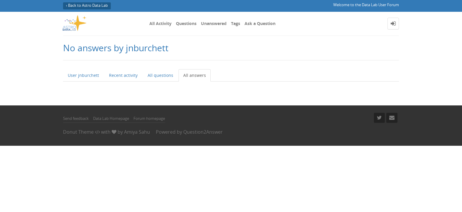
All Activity (160, 23)
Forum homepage (149, 118)
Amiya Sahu (137, 132)
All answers (194, 75)
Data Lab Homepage (111, 118)
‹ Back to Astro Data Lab (87, 5)
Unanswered (214, 23)
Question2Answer (203, 132)
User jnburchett (83, 75)
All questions (160, 75)
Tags (235, 23)
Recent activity (123, 75)
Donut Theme (78, 132)
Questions (186, 23)
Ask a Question (260, 23)
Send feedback (76, 118)
